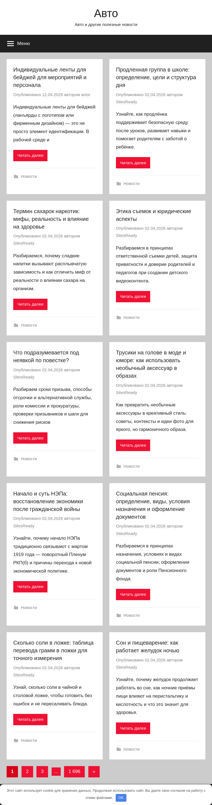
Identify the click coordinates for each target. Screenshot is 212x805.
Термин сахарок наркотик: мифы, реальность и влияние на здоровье (51, 219)
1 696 (74, 771)
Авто (106, 13)
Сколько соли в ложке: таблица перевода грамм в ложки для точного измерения (53, 650)
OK (121, 798)
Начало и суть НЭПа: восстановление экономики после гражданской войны (48, 501)
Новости (29, 176)
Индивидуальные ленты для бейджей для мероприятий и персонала (49, 77)
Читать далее (30, 155)
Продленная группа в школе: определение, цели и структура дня (156, 77)
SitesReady (126, 101)
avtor (85, 94)
